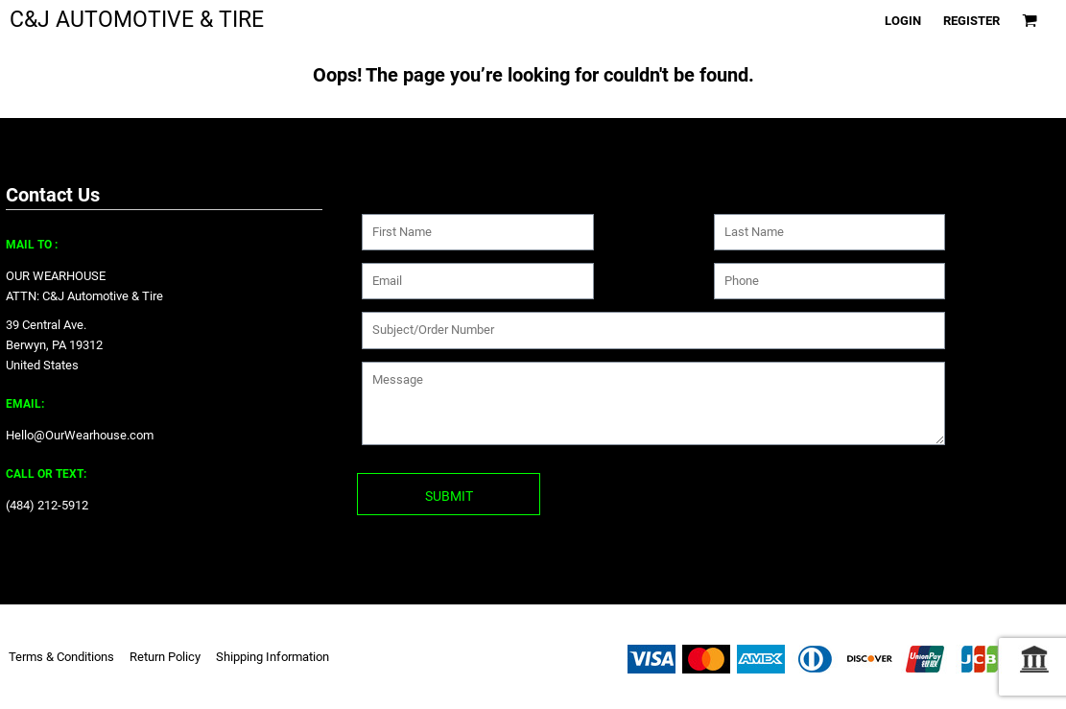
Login (903, 20)
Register (971, 20)
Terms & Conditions (61, 657)
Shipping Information (272, 657)
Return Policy (165, 657)
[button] (1029, 20)
